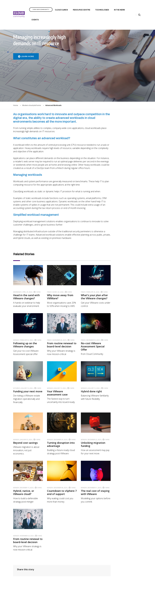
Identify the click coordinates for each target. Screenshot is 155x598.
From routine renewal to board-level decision (60, 322)
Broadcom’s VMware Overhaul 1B (129, 187)
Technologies (102, 6)
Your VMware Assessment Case (128, 204)
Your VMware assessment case (56, 370)
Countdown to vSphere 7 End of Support (131, 250)
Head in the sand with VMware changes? (26, 274)
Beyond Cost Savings (130, 217)
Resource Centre (81, 6)
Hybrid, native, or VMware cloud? (23, 470)
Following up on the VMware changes (25, 322)
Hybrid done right (90, 368)
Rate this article (128, 115)
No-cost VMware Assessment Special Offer (91, 324)
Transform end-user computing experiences (131, 159)
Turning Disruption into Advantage (130, 225)
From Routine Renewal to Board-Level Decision (130, 269)
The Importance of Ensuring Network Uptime (128, 291)
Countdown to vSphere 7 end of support (60, 470)
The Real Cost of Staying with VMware (129, 259)
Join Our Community (41, 6)
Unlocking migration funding (92, 422)
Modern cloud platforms (31, 79)
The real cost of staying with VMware (94, 470)
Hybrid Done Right (128, 211)
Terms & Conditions (95, 589)
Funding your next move (24, 370)
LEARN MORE (26, 57)
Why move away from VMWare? (59, 274)
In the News (119, 6)
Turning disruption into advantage (60, 422)
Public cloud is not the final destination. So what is (130, 280)
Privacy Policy (81, 589)
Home (15, 79)
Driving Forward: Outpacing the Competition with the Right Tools (130, 303)
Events (35, 16)
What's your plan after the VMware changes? (93, 274)
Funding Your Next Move (128, 195)
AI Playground (126, 313)
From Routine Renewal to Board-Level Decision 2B (130, 177)
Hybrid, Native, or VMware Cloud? (128, 242)
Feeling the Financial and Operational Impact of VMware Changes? (131, 141)
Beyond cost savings (25, 420)
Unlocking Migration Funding (129, 233)
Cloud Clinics (61, 6)
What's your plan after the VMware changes (130, 150)
